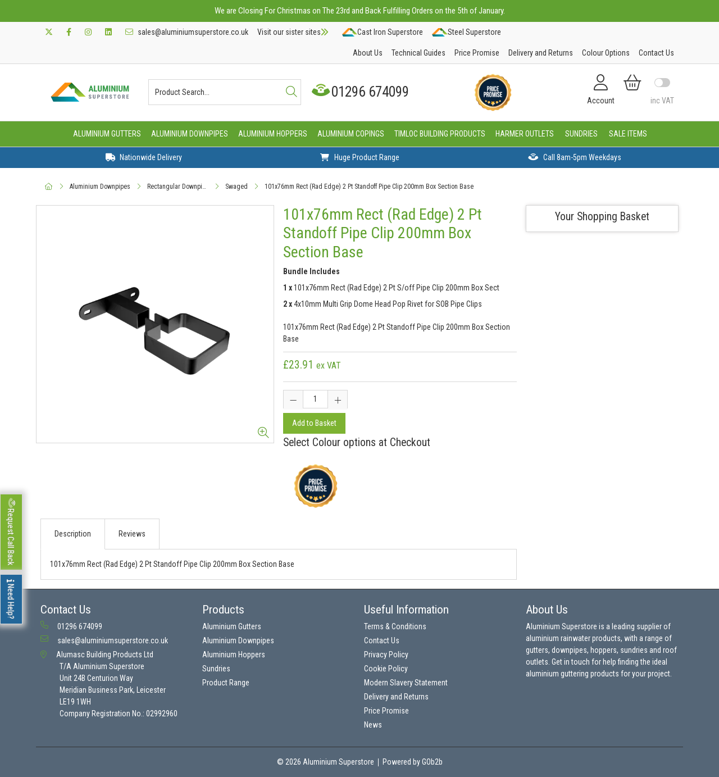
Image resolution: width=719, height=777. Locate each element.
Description (72, 533)
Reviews (132, 533)
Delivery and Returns (540, 52)
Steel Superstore (466, 32)
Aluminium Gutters (107, 133)
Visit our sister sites (293, 32)
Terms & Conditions (395, 626)
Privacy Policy (386, 654)
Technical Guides (418, 52)
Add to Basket (314, 423)
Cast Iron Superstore (382, 32)
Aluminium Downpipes (189, 133)
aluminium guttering (557, 673)
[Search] (292, 92)
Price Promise (476, 52)
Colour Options (606, 52)
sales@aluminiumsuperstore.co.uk (186, 32)
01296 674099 (361, 92)
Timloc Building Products (439, 133)
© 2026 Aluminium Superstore (325, 761)
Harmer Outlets (524, 133)
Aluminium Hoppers (272, 133)
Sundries (581, 133)
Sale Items (628, 133)
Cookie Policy (386, 668)
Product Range (225, 682)
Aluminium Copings (350, 133)
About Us (368, 52)
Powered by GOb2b (413, 761)
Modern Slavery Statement (406, 682)
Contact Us (656, 52)
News (373, 724)
